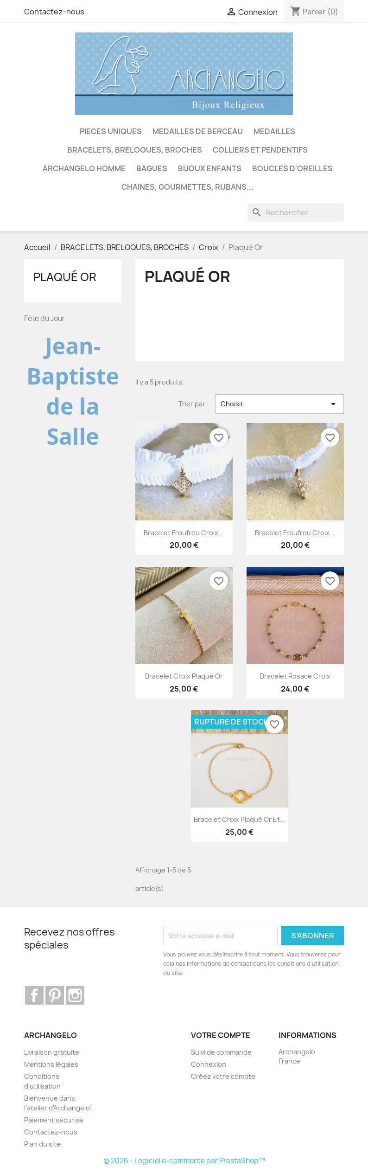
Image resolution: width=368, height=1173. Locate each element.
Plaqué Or (64, 277)
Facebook (34, 995)
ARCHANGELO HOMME (84, 168)
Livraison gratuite (51, 1052)
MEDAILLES (274, 131)
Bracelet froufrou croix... (184, 532)
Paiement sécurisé (53, 1119)
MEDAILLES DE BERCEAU (197, 131)
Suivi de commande (221, 1052)
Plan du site (42, 1144)
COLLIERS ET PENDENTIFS (260, 150)
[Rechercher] (295, 212)
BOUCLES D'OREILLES (292, 168)
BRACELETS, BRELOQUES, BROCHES (134, 150)
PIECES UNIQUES (111, 131)
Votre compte (220, 1035)
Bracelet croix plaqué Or (184, 676)
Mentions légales (51, 1064)
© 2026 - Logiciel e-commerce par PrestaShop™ (184, 1161)
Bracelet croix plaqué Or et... (240, 819)
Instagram (75, 995)
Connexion (208, 1064)
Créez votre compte (223, 1076)
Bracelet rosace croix (295, 676)
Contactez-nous (54, 11)
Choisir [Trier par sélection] (280, 404)
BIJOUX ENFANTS (209, 168)
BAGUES (151, 168)
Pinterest (54, 995)
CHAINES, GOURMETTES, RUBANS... (187, 187)
